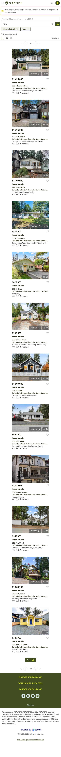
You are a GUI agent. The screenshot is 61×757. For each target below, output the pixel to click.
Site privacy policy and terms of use (30, 740)
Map (7, 37)
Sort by (54, 38)
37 (45, 124)
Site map (30, 705)
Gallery (2, 37)
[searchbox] (29, 19)
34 (45, 378)
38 (45, 277)
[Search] (52, 3)
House (24, 29)
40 (45, 226)
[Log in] (57, 3)
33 (45, 328)
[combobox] (30, 19)
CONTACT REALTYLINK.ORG (30, 689)
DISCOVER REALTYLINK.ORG (30, 677)
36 (45, 74)
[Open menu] (2, 3)
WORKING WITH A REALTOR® (30, 683)
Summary (11, 37)
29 (45, 531)
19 (45, 175)
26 (45, 480)
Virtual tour (34, 74)
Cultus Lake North (9, 29)
